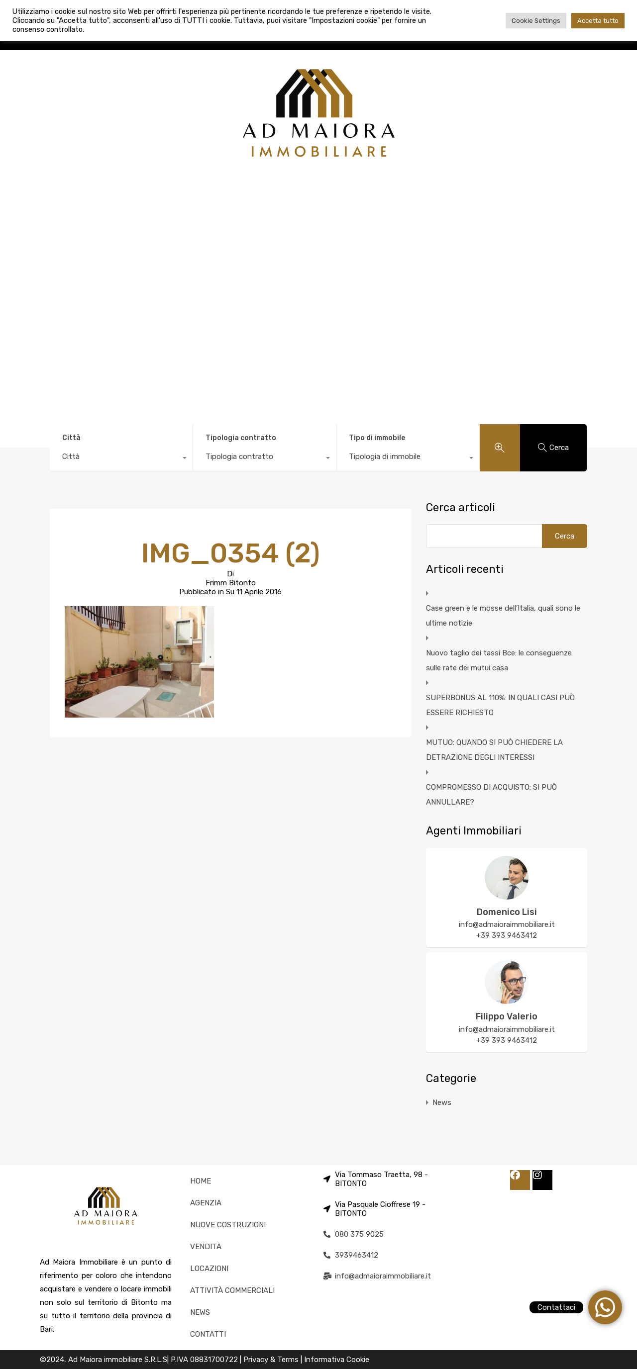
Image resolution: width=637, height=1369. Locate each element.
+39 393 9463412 (506, 935)
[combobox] (121, 459)
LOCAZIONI (209, 1268)
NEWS (200, 1312)
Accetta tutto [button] (598, 20)
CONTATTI (208, 1334)
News (441, 1102)
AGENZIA (205, 1202)
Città (71, 438)
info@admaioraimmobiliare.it (507, 924)
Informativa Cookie (336, 1359)
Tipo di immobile (377, 438)
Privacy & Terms (272, 1359)
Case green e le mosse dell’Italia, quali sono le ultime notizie (503, 616)
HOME (200, 1181)
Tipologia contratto (241, 438)
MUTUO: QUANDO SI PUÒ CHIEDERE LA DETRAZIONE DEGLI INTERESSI (494, 750)
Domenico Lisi (507, 912)
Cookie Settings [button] (536, 20)
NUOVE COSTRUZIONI (228, 1224)
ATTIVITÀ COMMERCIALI (232, 1290)
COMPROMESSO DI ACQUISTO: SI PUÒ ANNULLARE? (491, 795)
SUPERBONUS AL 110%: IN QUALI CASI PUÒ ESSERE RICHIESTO (500, 705)
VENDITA (205, 1246)
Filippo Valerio (506, 1016)
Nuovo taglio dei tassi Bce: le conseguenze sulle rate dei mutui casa (499, 660)
